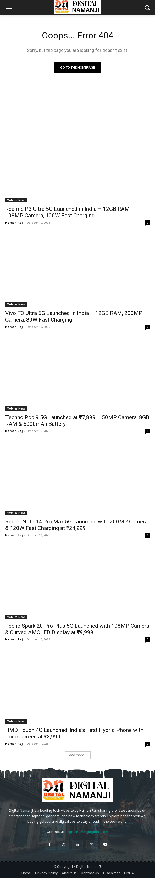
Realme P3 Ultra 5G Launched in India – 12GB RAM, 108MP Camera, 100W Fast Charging (68, 212)
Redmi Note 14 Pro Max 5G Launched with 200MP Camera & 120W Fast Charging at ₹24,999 (76, 524)
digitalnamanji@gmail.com (87, 832)
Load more (78, 755)
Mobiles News (16, 200)
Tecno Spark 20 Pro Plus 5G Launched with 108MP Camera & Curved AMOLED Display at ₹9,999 (77, 629)
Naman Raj (14, 222)
